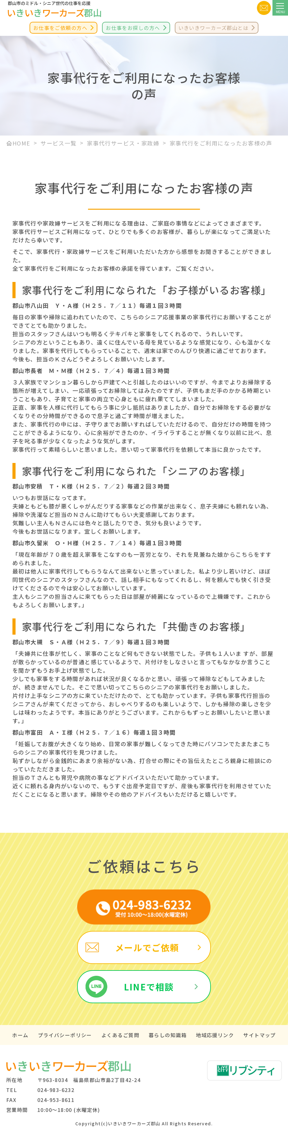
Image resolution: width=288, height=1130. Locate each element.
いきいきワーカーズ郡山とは (214, 27)
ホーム (20, 1035)
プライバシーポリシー (65, 1035)
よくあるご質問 (120, 1035)
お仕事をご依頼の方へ (60, 27)
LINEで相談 (149, 986)
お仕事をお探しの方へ (133, 27)
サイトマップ (259, 1035)
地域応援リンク (215, 1035)
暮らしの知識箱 (168, 1035)
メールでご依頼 (147, 947)
